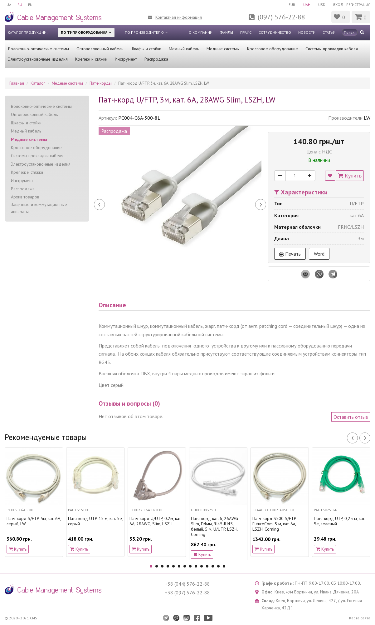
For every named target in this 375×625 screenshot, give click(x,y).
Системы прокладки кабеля (331, 49)
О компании (200, 32)
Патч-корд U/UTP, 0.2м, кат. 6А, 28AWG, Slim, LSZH (155, 521)
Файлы (226, 32)
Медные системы (223, 49)
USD (321, 4)
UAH (306, 4)
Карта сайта (359, 618)
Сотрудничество (275, 32)
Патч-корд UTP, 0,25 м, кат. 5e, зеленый (339, 521)
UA (9, 4)
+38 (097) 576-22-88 (187, 592)
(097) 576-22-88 (281, 16)
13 (218, 566)
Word (319, 254)
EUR (291, 4)
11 (207, 566)
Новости (306, 32)
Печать (290, 254)
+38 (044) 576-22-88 (187, 584)
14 (224, 566)
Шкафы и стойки (146, 49)
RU (19, 4)
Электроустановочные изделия (38, 59)
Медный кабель (184, 49)
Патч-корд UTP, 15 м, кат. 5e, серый (95, 521)
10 (201, 566)
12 (213, 566)
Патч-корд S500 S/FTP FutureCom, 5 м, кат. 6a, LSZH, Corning (274, 524)
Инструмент (126, 59)
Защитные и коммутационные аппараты (39, 208)
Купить (350, 175)
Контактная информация (178, 17)
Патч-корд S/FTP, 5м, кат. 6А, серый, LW (34, 521)
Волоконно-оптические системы (38, 49)
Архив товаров (25, 197)
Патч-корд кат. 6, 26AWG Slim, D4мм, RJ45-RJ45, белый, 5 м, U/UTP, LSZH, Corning (214, 526)
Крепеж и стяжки (91, 59)
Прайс (245, 32)
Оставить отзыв (351, 417)
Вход (338, 4)
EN (30, 4)
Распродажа (156, 59)
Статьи (329, 32)
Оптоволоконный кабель (99, 49)
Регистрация (358, 4)
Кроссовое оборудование (272, 49)
